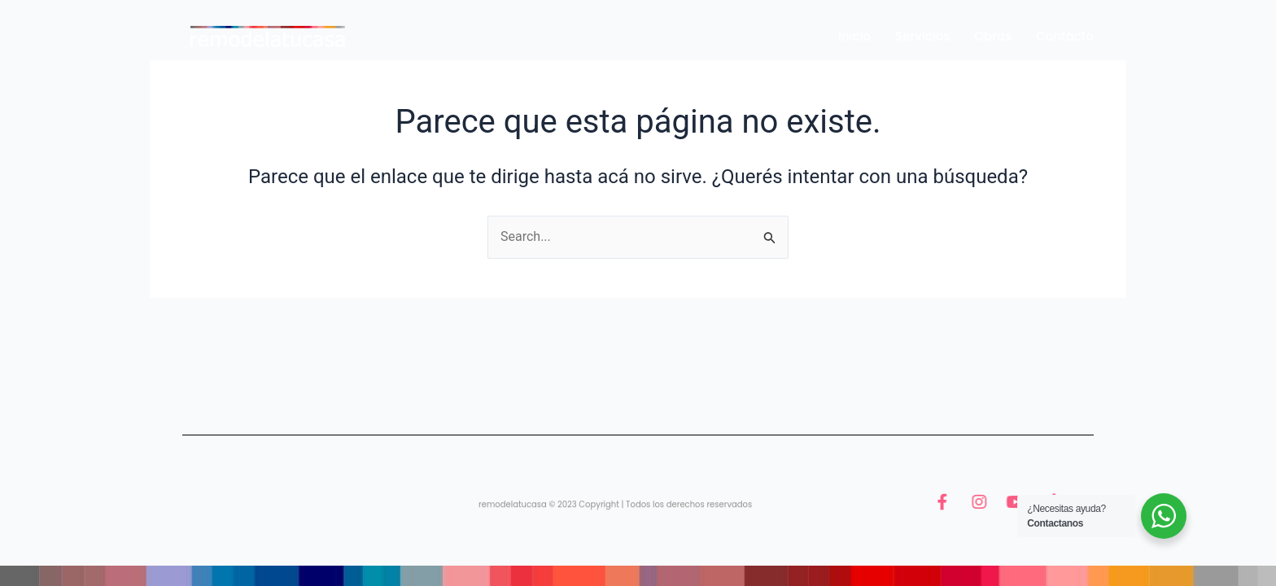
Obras (993, 36)
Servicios (922, 36)
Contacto (1065, 36)
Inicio (854, 36)
